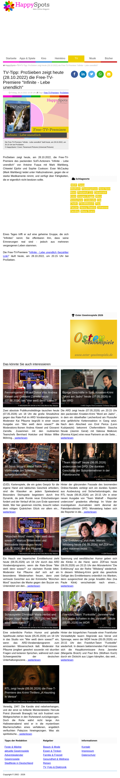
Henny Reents (88, 207)
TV (76, 58)
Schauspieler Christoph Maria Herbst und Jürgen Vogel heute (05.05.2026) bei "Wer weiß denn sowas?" (31, 618)
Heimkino (60, 58)
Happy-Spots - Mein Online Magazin (26, 6)
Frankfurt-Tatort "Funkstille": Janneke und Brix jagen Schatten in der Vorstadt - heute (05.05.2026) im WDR (88, 618)
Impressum (88, 751)
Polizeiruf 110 (85, 192)
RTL (99, 480)
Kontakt (86, 747)
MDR (74, 185)
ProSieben (64, 93)
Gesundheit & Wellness (56, 759)
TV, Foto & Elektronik (55, 767)
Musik (92, 58)
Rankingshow (89, 188)
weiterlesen (20, 438)
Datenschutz (88, 755)
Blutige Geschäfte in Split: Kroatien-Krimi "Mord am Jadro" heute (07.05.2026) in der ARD (87, 396)
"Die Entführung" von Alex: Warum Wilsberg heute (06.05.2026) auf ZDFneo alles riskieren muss (88, 544)
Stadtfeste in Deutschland (19, 763)
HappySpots (9, 65)
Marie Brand (88, 211)
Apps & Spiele (27, 58)
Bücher (109, 58)
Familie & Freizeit (52, 755)
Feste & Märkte (13, 747)
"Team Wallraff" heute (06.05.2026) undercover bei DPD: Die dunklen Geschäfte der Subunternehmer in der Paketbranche (86, 468)
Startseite (11, 58)
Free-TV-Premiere (51, 93)
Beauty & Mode (51, 747)
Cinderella (90, 200)
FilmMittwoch (86, 203)
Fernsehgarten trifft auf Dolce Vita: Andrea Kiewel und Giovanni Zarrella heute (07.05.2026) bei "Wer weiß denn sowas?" (31, 396)
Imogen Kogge (86, 196)
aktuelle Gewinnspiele (17, 751)
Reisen (47, 763)
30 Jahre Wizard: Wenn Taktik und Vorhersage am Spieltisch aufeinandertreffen (26, 470)
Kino (43, 58)
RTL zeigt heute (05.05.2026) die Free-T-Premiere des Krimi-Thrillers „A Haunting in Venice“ (30, 692)
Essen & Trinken (52, 751)
